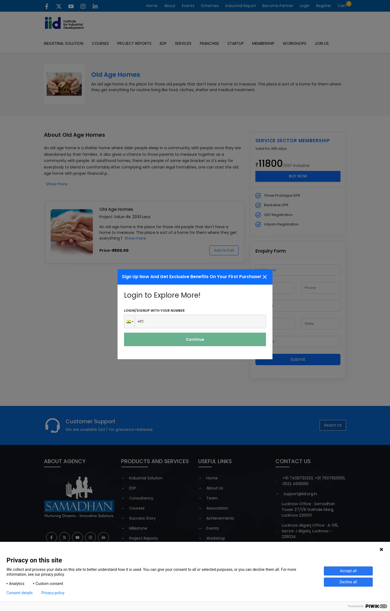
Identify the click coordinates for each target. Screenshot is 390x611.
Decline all (348, 582)
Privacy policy (52, 593)
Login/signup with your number (154, 310)
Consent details (19, 593)
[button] (129, 321)
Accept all (348, 571)
